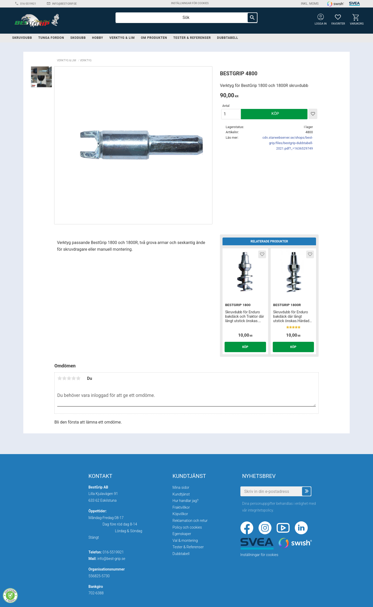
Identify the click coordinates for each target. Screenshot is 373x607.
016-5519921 (28, 3)
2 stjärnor (64, 378)
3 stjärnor (69, 378)
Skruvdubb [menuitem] (22, 38)
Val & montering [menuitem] (185, 540)
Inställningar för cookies (190, 3)
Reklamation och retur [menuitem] (190, 521)
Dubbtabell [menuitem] (227, 38)
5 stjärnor (78, 378)
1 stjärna (59, 378)
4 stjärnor (73, 378)
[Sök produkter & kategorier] (186, 18)
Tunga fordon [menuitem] (51, 38)
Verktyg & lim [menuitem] (122, 38)
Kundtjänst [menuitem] (181, 494)
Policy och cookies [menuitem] (187, 527)
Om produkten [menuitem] (154, 38)
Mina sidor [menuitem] (181, 487)
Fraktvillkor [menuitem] (181, 507)
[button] (338, 17)
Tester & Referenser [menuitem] (192, 38)
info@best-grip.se (64, 3)
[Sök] (252, 17)
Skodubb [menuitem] (78, 38)
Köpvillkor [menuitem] (180, 514)
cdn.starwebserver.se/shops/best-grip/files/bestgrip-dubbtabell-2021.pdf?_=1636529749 (287, 143)
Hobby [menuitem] (97, 38)
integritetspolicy (260, 510)
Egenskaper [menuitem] (182, 534)
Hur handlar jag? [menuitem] (185, 501)
